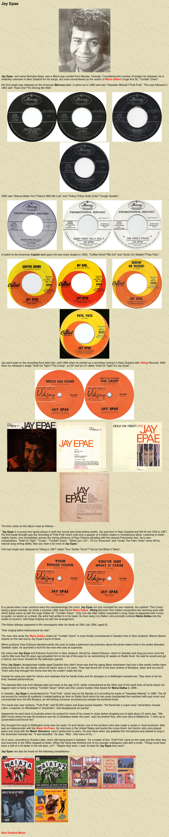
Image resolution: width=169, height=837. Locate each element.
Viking (144, 362)
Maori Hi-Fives (45, 728)
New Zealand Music (13, 832)
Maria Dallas (113, 79)
